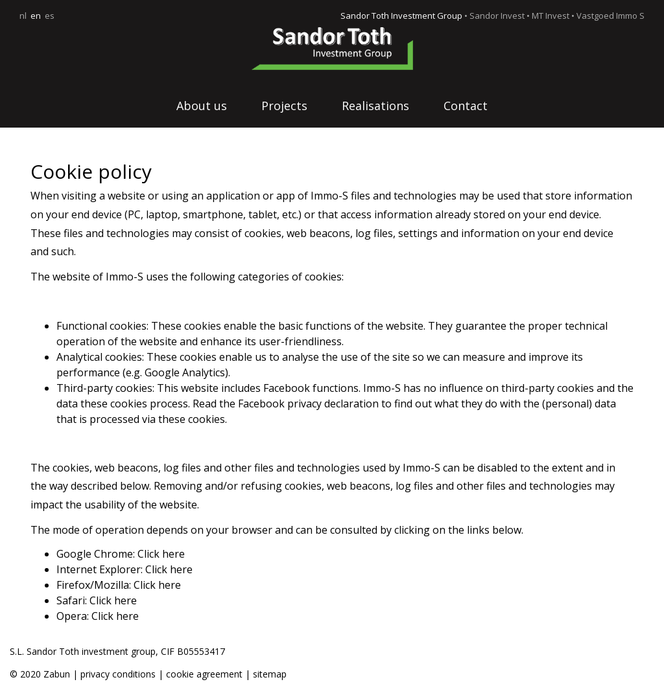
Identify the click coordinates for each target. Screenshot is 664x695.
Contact (466, 105)
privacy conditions (118, 674)
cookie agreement (205, 674)
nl (23, 15)
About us (201, 105)
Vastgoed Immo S (610, 15)
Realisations (375, 105)
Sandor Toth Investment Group (401, 15)
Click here (161, 554)
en (35, 15)
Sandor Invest (497, 15)
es (49, 15)
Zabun (56, 674)
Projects (284, 105)
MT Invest (550, 15)
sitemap (270, 674)
